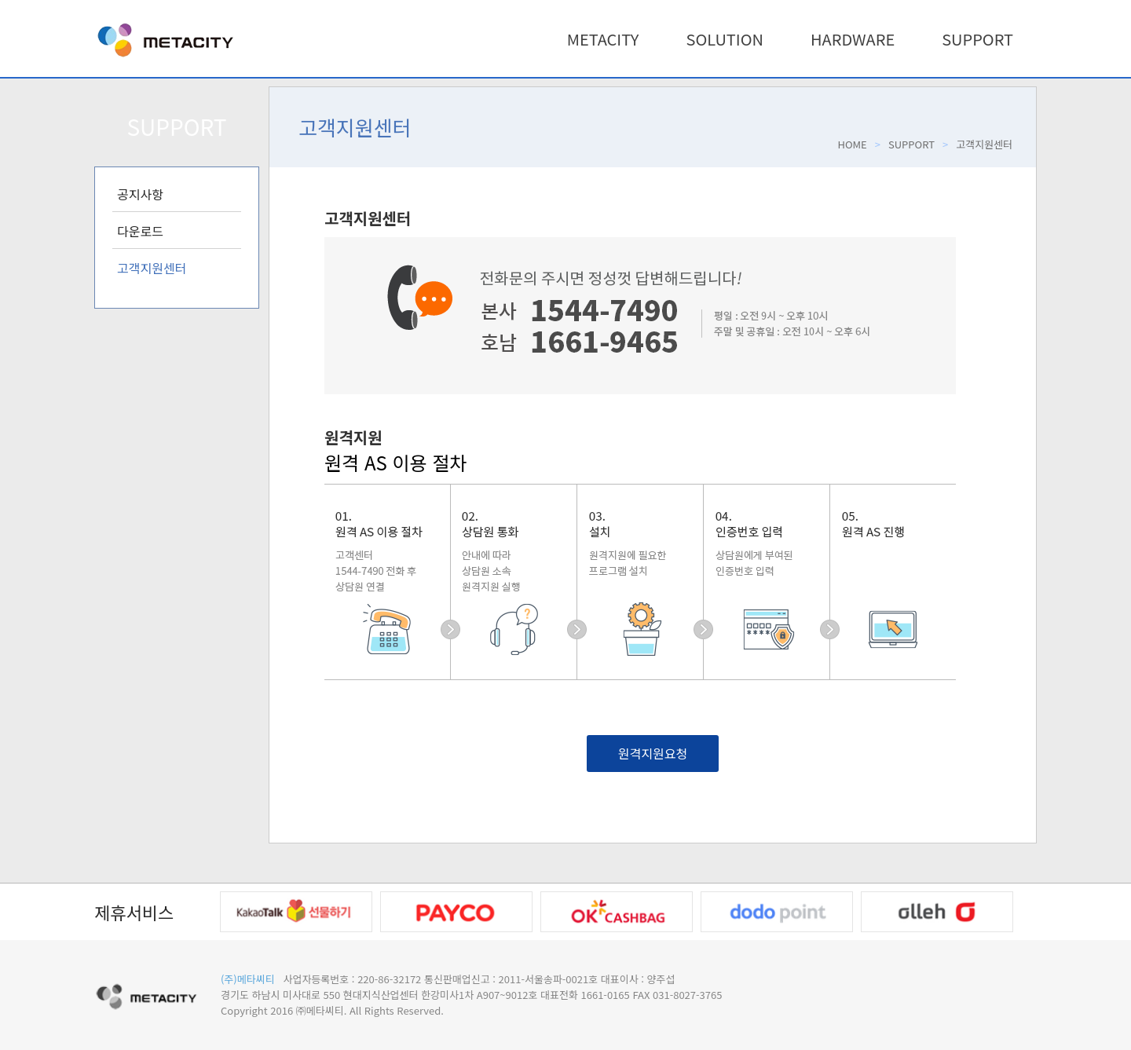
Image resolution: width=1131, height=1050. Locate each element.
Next (1033, 911)
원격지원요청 (652, 753)
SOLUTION (724, 38)
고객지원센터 (151, 267)
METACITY (603, 38)
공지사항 (140, 194)
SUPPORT (977, 38)
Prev (199, 911)
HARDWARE (853, 38)
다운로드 (140, 230)
